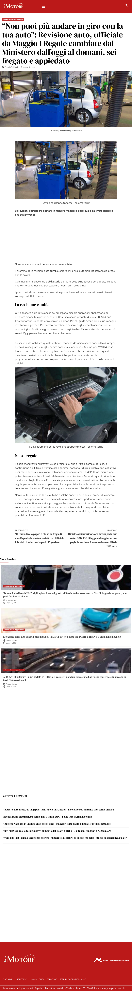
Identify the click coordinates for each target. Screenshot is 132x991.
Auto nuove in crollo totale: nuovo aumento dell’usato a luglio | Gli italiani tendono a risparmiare (57, 831)
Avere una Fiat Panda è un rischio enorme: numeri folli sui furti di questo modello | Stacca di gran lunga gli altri (65, 837)
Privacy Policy (36, 979)
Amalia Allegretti (12, 600)
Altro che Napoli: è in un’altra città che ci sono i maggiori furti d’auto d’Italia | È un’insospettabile (57, 823)
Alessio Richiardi (11, 67)
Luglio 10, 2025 (11, 687)
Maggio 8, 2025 (29, 67)
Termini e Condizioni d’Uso (73, 979)
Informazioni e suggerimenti (13, 20)
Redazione (52, 979)
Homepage (21, 979)
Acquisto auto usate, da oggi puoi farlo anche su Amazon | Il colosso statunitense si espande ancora (58, 809)
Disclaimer (8, 979)
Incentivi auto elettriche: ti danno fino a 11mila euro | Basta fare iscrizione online (47, 816)
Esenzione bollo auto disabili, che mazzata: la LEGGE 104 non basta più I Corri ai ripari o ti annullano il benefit (62, 636)
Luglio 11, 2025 (11, 603)
